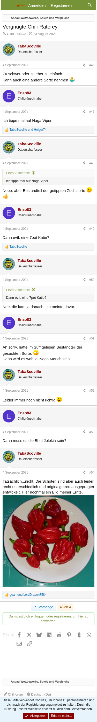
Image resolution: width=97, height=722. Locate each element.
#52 (91, 390)
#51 (91, 338)
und (28, 129)
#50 (91, 280)
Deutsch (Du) (39, 694)
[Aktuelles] (79, 5)
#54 (91, 472)
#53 (91, 432)
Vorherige (43, 607)
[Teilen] (84, 65)
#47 (91, 112)
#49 (91, 229)
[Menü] (8, 5)
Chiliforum (13, 694)
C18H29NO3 (16, 34)
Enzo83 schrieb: (18, 173)
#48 (91, 163)
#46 (91, 65)
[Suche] (90, 5)
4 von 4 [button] (65, 607)
